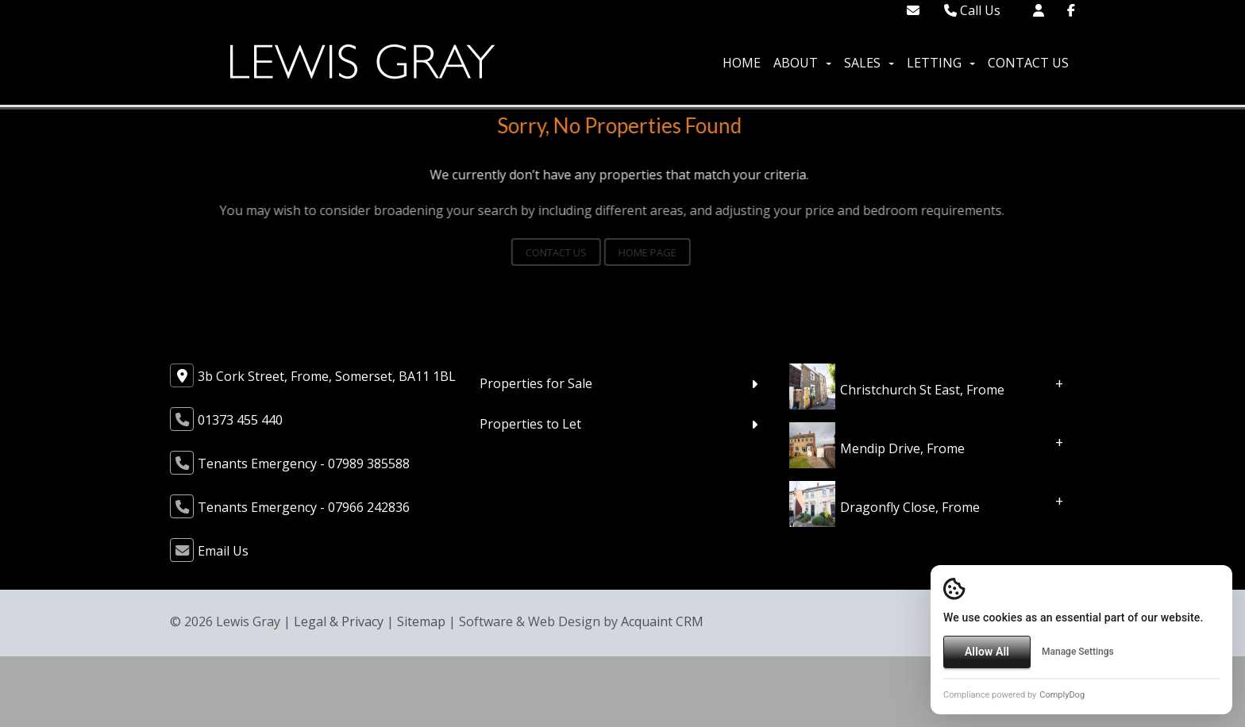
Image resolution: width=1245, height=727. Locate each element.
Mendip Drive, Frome (902, 448)
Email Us (223, 551)
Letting (941, 62)
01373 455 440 (240, 420)
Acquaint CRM (662, 621)
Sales (869, 62)
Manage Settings (1078, 651)
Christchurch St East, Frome (922, 389)
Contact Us (1028, 62)
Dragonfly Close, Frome (910, 507)
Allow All (987, 651)
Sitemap (421, 621)
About (802, 62)
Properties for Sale (536, 383)
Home (742, 62)
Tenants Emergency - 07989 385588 (304, 463)
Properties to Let (530, 424)
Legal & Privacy (339, 621)
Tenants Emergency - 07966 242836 (304, 507)
